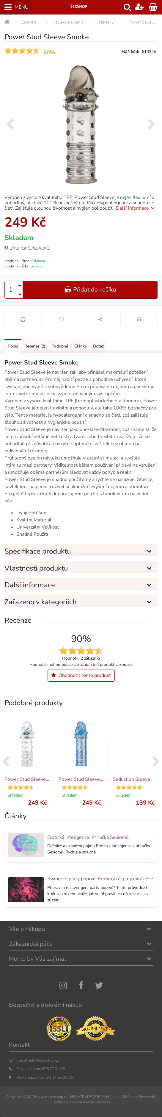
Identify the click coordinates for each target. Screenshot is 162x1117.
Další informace (136, 208)
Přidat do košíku (90, 290)
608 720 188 (53, 1068)
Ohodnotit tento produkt (81, 675)
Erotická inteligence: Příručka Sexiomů (88, 837)
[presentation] (10, 124)
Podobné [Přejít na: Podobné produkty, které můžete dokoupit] (59, 346)
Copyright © (16, 1096)
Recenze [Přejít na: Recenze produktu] (34, 346)
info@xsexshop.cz (44, 1060)
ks (20, 289)
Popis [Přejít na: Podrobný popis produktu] (13, 346)
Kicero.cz (103, 1101)
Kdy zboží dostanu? (27, 248)
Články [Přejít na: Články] (80, 346)
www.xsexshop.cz (52, 1096)
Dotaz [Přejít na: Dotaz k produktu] (98, 346)
